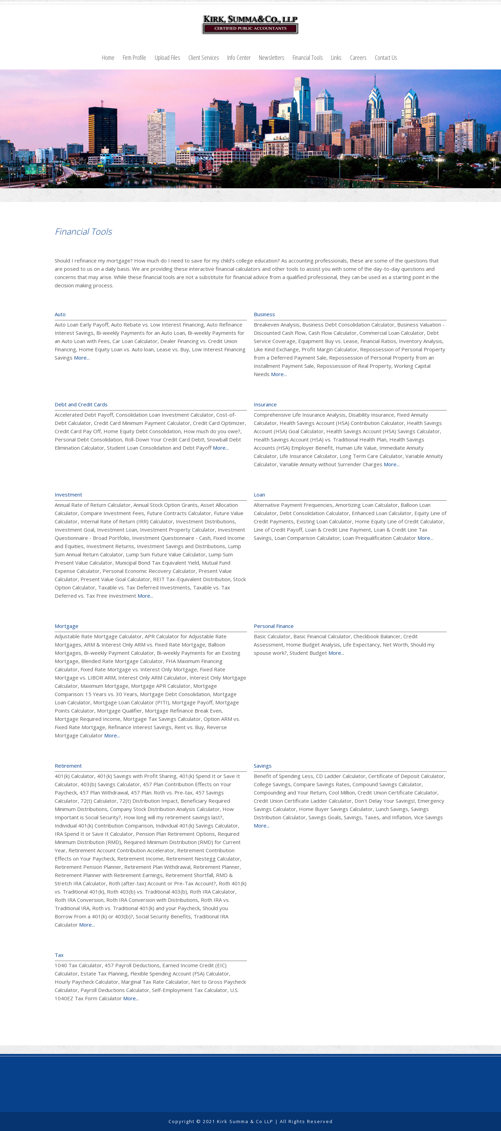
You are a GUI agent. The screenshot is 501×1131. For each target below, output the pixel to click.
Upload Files (167, 57)
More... (82, 357)
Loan (259, 494)
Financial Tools (308, 57)
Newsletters (271, 57)
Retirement (68, 765)
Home (108, 57)
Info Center (239, 57)
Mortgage (66, 625)
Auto (60, 314)
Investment (68, 494)
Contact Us (386, 57)
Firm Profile (134, 57)
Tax (59, 954)
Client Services (203, 57)
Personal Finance (274, 625)
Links (336, 57)
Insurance (265, 404)
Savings (263, 765)
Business (264, 314)
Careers (358, 57)
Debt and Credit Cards (81, 404)
